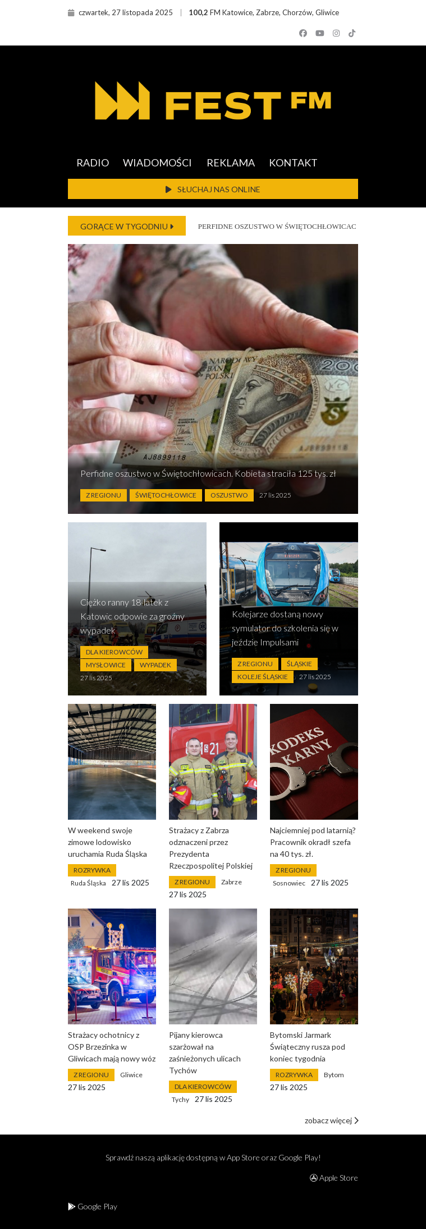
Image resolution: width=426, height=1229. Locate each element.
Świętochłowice (165, 495)
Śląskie (299, 663)
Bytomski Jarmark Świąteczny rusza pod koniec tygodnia (307, 1046)
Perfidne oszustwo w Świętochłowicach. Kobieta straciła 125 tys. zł (208, 473)
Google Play (92, 1206)
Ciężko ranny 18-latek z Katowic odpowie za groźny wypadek (132, 616)
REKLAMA (231, 162)
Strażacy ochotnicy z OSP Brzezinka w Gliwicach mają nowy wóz (111, 1046)
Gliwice (131, 1074)
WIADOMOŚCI (157, 162)
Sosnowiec (289, 883)
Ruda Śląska (88, 883)
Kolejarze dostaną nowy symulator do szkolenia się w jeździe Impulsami (285, 627)
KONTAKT (293, 162)
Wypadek (155, 665)
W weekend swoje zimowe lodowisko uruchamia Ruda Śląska (107, 842)
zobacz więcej (332, 1120)
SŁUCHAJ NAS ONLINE (213, 189)
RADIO (92, 162)
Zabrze (231, 882)
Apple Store (334, 1177)
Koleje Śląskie (262, 676)
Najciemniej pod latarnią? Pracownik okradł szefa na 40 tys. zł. (313, 842)
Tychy (180, 1099)
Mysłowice (106, 665)
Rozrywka (92, 870)
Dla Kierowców (114, 652)
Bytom (334, 1074)
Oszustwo (229, 495)
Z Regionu (103, 495)
